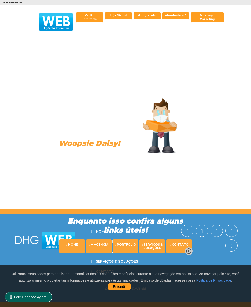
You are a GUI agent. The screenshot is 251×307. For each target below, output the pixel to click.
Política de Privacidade (213, 280)
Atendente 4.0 (175, 15)
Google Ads (147, 15)
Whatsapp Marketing (207, 17)
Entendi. (119, 287)
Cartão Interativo (90, 17)
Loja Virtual (118, 15)
